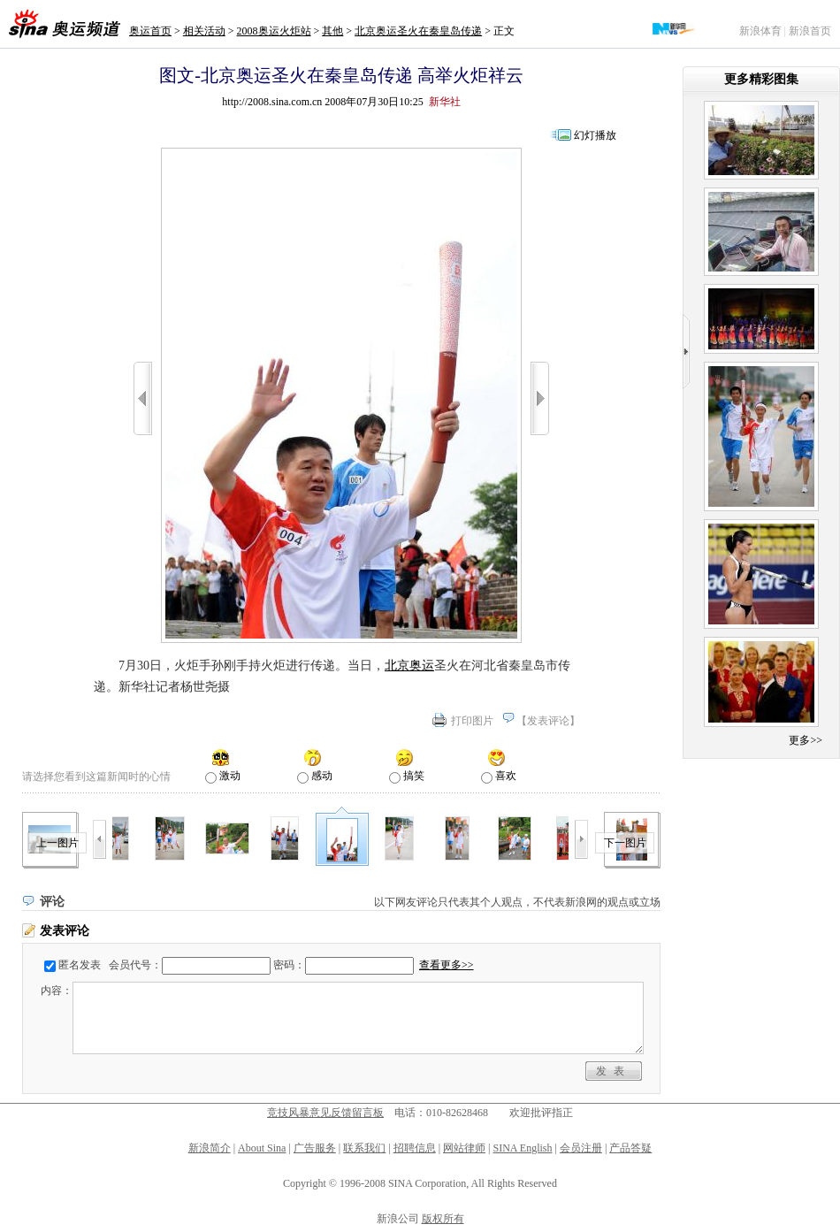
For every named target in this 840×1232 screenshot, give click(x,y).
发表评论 (548, 721)
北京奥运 (409, 665)
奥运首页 (150, 31)
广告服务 (315, 1148)
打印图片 (472, 721)
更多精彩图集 (761, 79)
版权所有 (443, 1219)
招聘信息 (414, 1148)
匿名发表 (79, 965)
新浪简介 (209, 1148)
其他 (332, 31)
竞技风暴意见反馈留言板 (325, 1112)
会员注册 (581, 1148)
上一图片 (57, 843)
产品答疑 (630, 1148)
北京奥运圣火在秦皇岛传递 (418, 31)
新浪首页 (810, 31)
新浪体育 (760, 31)
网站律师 (464, 1148)
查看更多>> (446, 965)
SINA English (522, 1148)
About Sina (262, 1148)
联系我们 (364, 1148)
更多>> (805, 740)
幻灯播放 (595, 135)
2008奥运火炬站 (274, 31)
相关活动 (204, 31)
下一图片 (625, 843)
